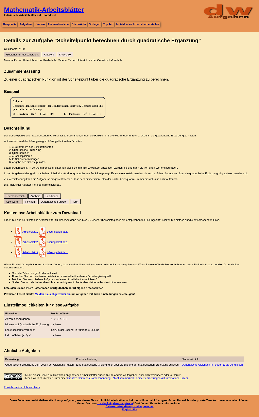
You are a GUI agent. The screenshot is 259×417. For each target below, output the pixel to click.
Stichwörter (79, 24)
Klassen (40, 24)
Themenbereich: (15, 196)
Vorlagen (94, 24)
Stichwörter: (13, 201)
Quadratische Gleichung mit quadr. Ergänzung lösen (212, 364)
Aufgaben (25, 24)
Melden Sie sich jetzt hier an (52, 294)
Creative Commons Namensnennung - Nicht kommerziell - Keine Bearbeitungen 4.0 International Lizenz (127, 378)
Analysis (35, 196)
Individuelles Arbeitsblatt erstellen (137, 24)
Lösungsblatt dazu (57, 231)
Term (75, 201)
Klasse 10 (65, 54)
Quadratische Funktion (54, 201)
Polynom (30, 201)
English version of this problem (22, 387)
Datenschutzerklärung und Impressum (130, 406)
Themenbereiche (58, 24)
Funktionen (52, 196)
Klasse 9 (49, 54)
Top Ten (108, 24)
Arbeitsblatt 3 (30, 252)
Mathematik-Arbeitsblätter (44, 9)
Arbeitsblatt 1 (30, 231)
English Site (129, 409)
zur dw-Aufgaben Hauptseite (115, 403)
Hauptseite (9, 24)
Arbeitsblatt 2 (30, 242)
